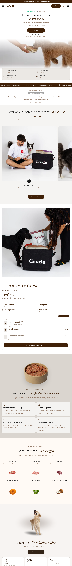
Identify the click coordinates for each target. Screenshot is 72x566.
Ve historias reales (36, 552)
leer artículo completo (36, 102)
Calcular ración (36, 197)
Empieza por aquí (36, 30)
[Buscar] (63, 6)
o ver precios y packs (36, 34)
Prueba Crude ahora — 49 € (36, 345)
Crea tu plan (56, 6)
